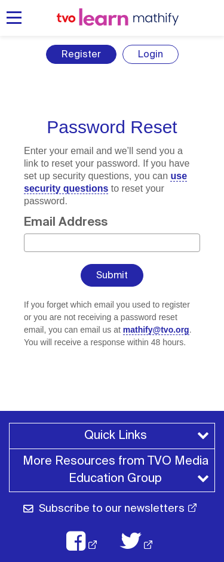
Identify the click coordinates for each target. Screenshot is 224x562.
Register (81, 54)
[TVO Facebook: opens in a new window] (87, 541)
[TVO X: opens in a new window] (142, 541)
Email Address (66, 221)
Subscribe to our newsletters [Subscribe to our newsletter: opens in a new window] (112, 508)
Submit (112, 275)
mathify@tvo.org (156, 329)
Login (150, 54)
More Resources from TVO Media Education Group (118, 470)
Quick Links (115, 435)
